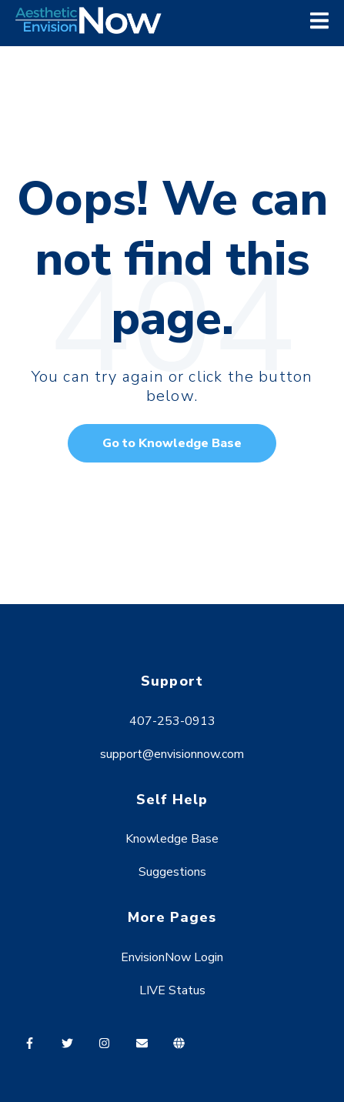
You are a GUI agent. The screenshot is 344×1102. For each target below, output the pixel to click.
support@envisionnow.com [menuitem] (172, 754)
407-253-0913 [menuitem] (172, 721)
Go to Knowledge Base (172, 443)
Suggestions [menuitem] (172, 871)
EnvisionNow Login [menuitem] (172, 957)
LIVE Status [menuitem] (172, 990)
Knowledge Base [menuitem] (172, 838)
